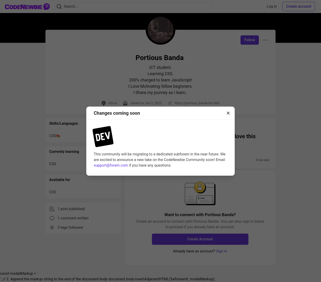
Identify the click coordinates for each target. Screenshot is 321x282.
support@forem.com (111, 165)
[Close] (228, 113)
